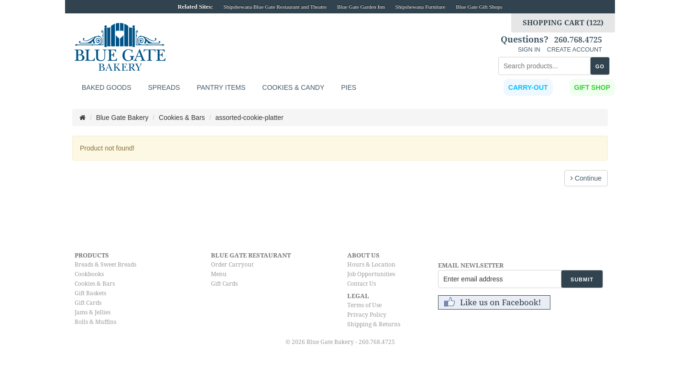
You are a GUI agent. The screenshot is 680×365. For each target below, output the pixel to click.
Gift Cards (88, 303)
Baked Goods (106, 87)
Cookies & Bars (95, 283)
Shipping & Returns (373, 324)
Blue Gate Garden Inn (361, 7)
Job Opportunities (371, 274)
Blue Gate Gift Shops (479, 7)
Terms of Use (364, 305)
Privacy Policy (366, 314)
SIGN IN (529, 49)
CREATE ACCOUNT (574, 49)
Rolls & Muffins (95, 322)
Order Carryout (232, 264)
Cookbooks (89, 274)
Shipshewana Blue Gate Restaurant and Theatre (275, 7)
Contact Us (361, 283)
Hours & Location (371, 264)
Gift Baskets (90, 293)
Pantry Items (221, 87)
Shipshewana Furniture (420, 7)
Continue (586, 178)
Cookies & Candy (293, 87)
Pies (348, 87)
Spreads (164, 87)
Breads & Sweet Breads (105, 264)
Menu (219, 274)
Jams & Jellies (92, 312)
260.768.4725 (578, 40)
